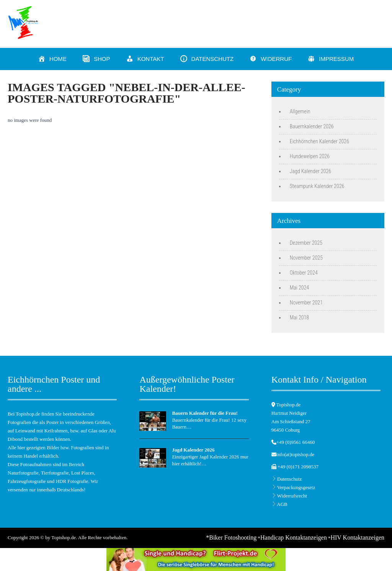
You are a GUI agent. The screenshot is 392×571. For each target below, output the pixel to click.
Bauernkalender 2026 (312, 126)
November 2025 (306, 258)
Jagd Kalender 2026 (310, 171)
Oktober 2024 (304, 273)
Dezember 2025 (306, 243)
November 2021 (306, 302)
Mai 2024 (299, 288)
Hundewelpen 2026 (310, 156)
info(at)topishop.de (295, 454)
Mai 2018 (299, 317)
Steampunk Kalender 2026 (317, 186)
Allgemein (300, 111)
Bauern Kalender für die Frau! (204, 413)
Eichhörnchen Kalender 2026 (319, 141)
